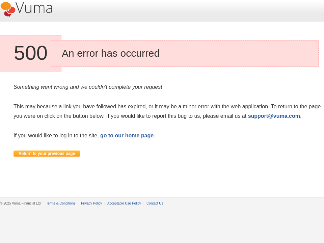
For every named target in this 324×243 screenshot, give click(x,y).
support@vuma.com (274, 116)
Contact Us (154, 203)
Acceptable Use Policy (124, 203)
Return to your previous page (47, 153)
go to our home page (127, 135)
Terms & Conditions (61, 203)
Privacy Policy (91, 203)
